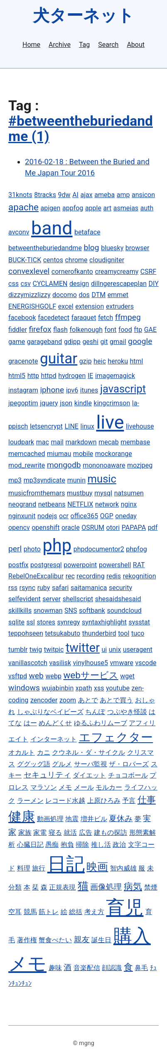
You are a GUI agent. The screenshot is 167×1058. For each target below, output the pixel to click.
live (110, 422)
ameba (104, 195)
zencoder (44, 700)
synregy (68, 622)
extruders (120, 306)
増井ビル (94, 819)
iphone (52, 390)
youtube (118, 688)
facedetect (53, 318)
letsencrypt (46, 426)
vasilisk (60, 663)
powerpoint (80, 565)
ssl (31, 622)
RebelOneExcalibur (36, 576)
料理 (23, 868)
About (136, 44)
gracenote (23, 361)
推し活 (101, 844)
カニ (43, 752)
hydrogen (72, 376)
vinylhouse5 (90, 663)
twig (35, 649)
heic (99, 361)
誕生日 (101, 940)
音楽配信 (87, 968)
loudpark (21, 442)
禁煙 (150, 887)
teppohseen (25, 633)
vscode (145, 663)
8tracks (45, 195)
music (102, 479)
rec (70, 576)
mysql (103, 493)
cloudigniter (106, 260)
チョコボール (128, 775)
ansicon (143, 195)
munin (76, 480)
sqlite (16, 622)
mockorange (113, 454)
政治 (119, 844)
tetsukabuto (62, 633)
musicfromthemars (36, 493)
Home (31, 44)
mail (57, 442)
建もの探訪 (110, 832)
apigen (51, 208)
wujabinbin (58, 688)
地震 (72, 819)
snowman (48, 610)
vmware (121, 663)
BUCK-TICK (24, 260)
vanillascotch (27, 663)
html (136, 361)
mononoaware (104, 465)
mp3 (15, 480)
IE (90, 376)
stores (46, 622)
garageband (44, 342)
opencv (19, 527)
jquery (49, 403)
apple (93, 208)
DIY (154, 284)
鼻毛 (141, 968)
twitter (83, 648)
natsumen (129, 493)
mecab (108, 442)
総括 (75, 912)
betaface (87, 232)
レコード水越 (65, 800)
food (125, 330)
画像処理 (106, 887)
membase (135, 442)
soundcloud (124, 610)
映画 (97, 867)
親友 (82, 939)
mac (42, 442)
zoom (67, 700)
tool (123, 633)
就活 (70, 832)
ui (104, 649)
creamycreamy (116, 271)
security (120, 588)
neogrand (22, 504)
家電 (40, 832)
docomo (64, 295)
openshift (45, 527)
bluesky (112, 248)
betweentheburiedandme (45, 248)
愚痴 (52, 844)
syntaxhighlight (104, 622)
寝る (55, 832)
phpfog (136, 549)
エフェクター (116, 737)
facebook (22, 318)
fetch (105, 318)
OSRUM (92, 527)
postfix (18, 565)
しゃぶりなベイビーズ (50, 712)
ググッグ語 (33, 764)
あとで (88, 700)
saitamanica (89, 588)
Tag (84, 44)
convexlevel (28, 271)
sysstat (139, 622)
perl (15, 548)
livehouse (140, 426)
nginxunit (21, 516)
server (51, 599)
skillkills (20, 610)
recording (90, 576)
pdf (153, 527)
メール (84, 787)
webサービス (90, 675)
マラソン (43, 787)
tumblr (17, 649)
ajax (87, 195)
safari (60, 588)
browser (137, 248)
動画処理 (50, 819)
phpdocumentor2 (99, 549)
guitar (58, 358)
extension (89, 306)
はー (30, 723)
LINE (71, 426)
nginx (129, 504)
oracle (70, 527)
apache (23, 207)
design (79, 284)
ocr (64, 516)
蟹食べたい (55, 940)
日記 (66, 864)
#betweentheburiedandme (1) (80, 128)
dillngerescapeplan (119, 284)
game (16, 342)
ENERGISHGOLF (32, 306)
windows (24, 687)
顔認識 (112, 968)
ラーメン (30, 800)
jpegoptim (23, 403)
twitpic (54, 649)
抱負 (67, 844)
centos (53, 260)
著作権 (27, 940)
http (33, 376)
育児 (124, 908)
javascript (123, 389)
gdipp (72, 342)
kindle (83, 403)
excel (66, 306)
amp (123, 195)
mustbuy (80, 493)
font (111, 330)
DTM (98, 295)
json (66, 403)
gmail (118, 342)
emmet (118, 295)
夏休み (121, 818)
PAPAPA (134, 527)
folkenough (86, 330)
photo (32, 549)
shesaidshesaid (118, 599)
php (56, 545)
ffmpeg (128, 317)
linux (87, 426)
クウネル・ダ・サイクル (88, 752)
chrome (76, 260)
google (140, 341)
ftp (138, 330)
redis (113, 576)
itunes (89, 390)
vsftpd (17, 676)
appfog (72, 208)
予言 (128, 800)
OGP (106, 516)
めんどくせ (55, 723)
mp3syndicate (44, 480)
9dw (64, 195)
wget (127, 676)
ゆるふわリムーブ (100, 723)
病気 (133, 886)
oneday (126, 516)
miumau (59, 454)
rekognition (139, 576)
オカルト (21, 752)
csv (26, 284)
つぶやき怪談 (127, 712)
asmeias (125, 208)
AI (75, 195)
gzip (85, 361)
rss (12, 588)
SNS (70, 610)
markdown (80, 442)
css (13, 284)
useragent (137, 649)
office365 (84, 516)
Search (108, 44)
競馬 (30, 912)
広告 (85, 832)
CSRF (148, 271)
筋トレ (49, 912)
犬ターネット (83, 15)
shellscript (78, 599)
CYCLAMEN (50, 284)
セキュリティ (47, 775)
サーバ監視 (90, 764)
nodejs (47, 516)
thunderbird (99, 633)
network (107, 504)
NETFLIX (80, 504)
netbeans (52, 504)
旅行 (38, 868)
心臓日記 (30, 844)
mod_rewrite (26, 465)
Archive (60, 44)
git (104, 342)
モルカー (109, 787)
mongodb (64, 465)
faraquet (83, 318)
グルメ (62, 764)
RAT (139, 565)
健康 (21, 816)
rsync (27, 588)
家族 (25, 832)
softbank (92, 610)
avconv (18, 232)
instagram (23, 390)
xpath (84, 688)
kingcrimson (112, 403)
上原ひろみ (103, 800)
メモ (65, 787)
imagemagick (115, 376)
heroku (118, 361)
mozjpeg (139, 465)
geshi (90, 342)
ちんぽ (95, 712)
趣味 (55, 968)
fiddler (17, 330)
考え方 (94, 912)
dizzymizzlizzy (29, 295)
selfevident (24, 599)
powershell (115, 565)
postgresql (46, 565)
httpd (48, 376)
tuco (138, 633)
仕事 (147, 799)
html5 (16, 376)
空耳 (15, 912)
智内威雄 (123, 868)
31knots (20, 195)
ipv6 (72, 390)
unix (115, 649)
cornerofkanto (72, 271)
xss (99, 688)
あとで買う (116, 700)
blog (91, 247)
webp (53, 676)
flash (60, 330)
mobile (83, 454)
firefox (40, 329)
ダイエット (89, 775)
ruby (43, 588)
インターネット (53, 739)
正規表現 (62, 887)
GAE (150, 330)
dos (84, 295)
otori (113, 527)
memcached (26, 454)
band (52, 228)
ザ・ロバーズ (129, 764)
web (36, 675)
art (107, 208)
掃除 (82, 844)
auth (147, 208)
